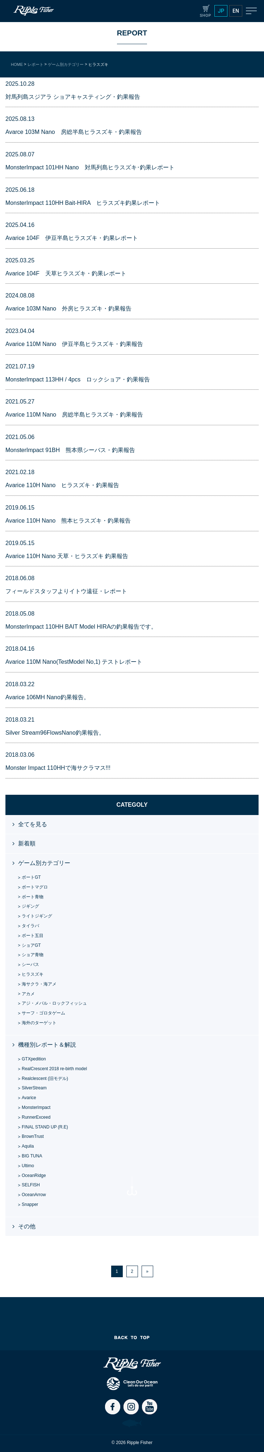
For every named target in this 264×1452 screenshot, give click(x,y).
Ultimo (28, 1165)
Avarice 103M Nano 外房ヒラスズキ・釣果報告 (68, 308)
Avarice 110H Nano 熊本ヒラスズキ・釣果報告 (68, 521)
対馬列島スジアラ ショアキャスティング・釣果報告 (72, 97)
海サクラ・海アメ (39, 984)
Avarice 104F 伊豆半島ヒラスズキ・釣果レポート (71, 238)
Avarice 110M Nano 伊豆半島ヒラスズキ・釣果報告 (74, 344)
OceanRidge (34, 1175)
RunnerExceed (36, 1117)
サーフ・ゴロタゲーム (43, 1013)
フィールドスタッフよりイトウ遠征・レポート (66, 591)
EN (235, 11)
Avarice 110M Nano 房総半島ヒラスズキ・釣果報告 (74, 414)
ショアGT (31, 945)
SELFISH (31, 1184)
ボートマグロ (35, 887)
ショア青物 (32, 954)
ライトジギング (37, 916)
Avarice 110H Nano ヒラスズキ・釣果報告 (62, 485)
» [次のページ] (147, 1271)
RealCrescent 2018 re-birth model (54, 1068)
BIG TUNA (32, 1155)
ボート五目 (32, 935)
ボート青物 (32, 896)
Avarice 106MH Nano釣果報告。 (47, 697)
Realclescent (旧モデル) (45, 1078)
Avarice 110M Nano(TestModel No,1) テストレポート (74, 662)
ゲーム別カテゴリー (44, 863)
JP (221, 11)
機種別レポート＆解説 (47, 1045)
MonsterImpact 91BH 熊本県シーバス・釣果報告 (70, 450)
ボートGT (31, 877)
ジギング (30, 906)
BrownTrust (33, 1136)
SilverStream (34, 1087)
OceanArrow (34, 1194)
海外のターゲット (39, 1022)
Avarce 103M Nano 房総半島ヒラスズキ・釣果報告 (73, 132)
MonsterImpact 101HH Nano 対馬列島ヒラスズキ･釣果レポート (90, 167)
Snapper (30, 1204)
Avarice (29, 1097)
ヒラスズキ (32, 974)
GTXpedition (34, 1058)
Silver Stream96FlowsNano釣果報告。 (55, 733)
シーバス (30, 964)
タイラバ (30, 925)
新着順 (26, 843)
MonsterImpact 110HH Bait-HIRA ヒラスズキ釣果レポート (82, 203)
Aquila (28, 1146)
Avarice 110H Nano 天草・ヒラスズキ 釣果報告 (66, 556)
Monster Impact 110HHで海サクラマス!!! (57, 768)
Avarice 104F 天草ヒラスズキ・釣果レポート (65, 273)
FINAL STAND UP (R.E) (45, 1127)
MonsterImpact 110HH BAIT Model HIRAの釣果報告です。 (81, 627)
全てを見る (32, 824)
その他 (26, 1226)
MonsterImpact (36, 1107)
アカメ (28, 993)
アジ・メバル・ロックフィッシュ (54, 1003)
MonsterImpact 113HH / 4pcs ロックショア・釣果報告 (77, 379)
